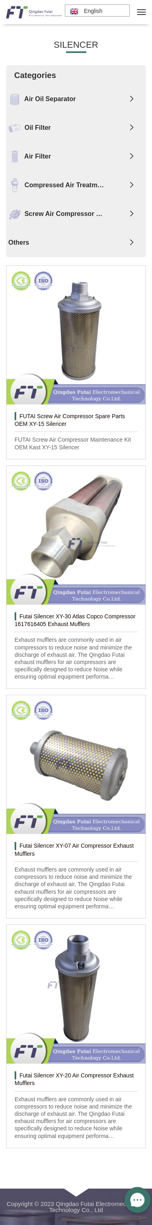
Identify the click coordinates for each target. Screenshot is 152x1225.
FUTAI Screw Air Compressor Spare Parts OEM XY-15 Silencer (70, 420)
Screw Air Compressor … (54, 214)
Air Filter (28, 157)
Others (17, 242)
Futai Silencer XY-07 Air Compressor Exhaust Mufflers (74, 849)
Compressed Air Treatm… (55, 186)
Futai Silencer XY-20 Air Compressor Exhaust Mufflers (74, 1079)
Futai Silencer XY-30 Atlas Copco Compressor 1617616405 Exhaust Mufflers (75, 620)
